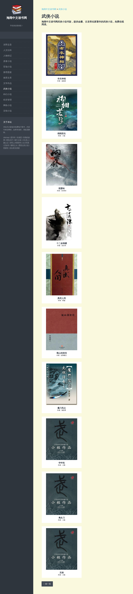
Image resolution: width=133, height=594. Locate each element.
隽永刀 (61, 517)
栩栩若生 (61, 133)
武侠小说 (7, 89)
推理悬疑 (7, 72)
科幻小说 (7, 94)
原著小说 (7, 61)
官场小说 (7, 67)
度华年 (12, 137)
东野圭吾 (7, 44)
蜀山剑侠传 (61, 353)
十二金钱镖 (61, 243)
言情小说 (7, 111)
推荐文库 (7, 78)
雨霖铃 (5, 148)
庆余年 (6, 145)
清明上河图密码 (15, 143)
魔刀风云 (61, 408)
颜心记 (5, 143)
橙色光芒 (9, 140)
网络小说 (7, 105)
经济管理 (7, 100)
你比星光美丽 (15, 148)
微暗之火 (14, 145)
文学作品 (7, 83)
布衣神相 (61, 78)
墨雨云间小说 (24, 145)
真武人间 (61, 298)
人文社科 (7, 50)
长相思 (19, 137)
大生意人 (25, 140)
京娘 (62, 572)
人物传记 (7, 56)
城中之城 (17, 140)
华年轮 (61, 462)
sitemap (6, 137)
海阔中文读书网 (16, 17)
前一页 (48, 584)
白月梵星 (26, 143)
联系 (26, 130)
